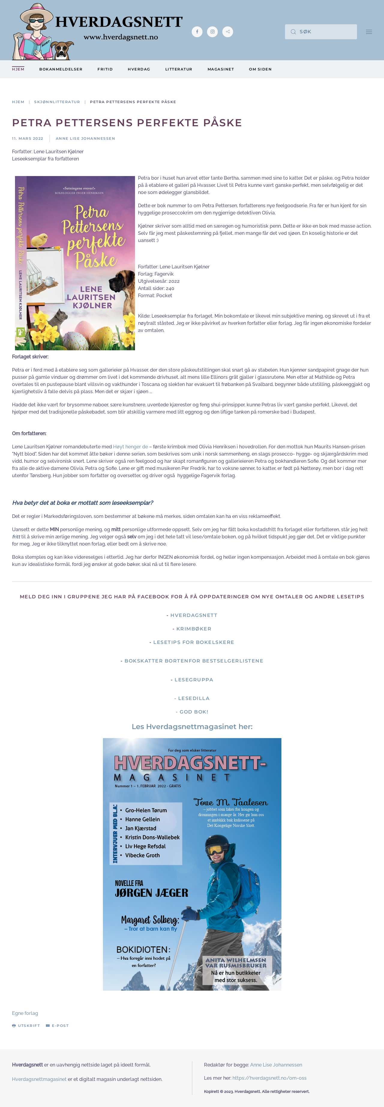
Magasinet (221, 69)
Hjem (18, 69)
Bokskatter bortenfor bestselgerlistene (193, 661)
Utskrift (26, 1025)
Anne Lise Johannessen (276, 1065)
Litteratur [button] (179, 69)
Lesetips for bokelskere (194, 642)
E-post (57, 1025)
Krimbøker (194, 629)
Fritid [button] (105, 69)
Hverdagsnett (194, 615)
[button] (369, 31)
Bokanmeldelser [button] (60, 69)
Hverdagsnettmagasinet (39, 1079)
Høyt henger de (130, 447)
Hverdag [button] (139, 69)
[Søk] (321, 31)
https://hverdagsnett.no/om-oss (269, 1078)
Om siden (260, 69)
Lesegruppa (194, 680)
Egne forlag (25, 1013)
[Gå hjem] (97, 31)
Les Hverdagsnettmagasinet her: (192, 726)
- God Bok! (192, 712)
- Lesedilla (192, 698)
